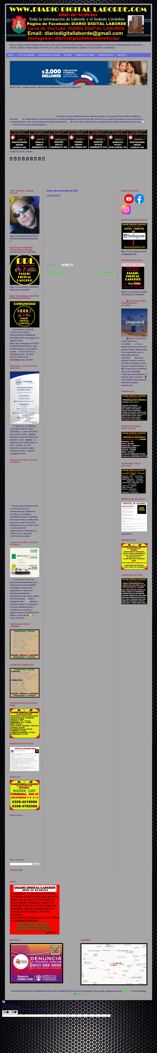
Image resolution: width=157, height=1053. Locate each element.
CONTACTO (122, 55)
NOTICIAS (68, 55)
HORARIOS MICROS (105, 55)
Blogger (79, 994)
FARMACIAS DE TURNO (84, 55)
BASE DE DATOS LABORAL (49, 55)
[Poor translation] (14, 1012)
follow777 (127, 991)
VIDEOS (11, 55)
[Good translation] (6, 1012)
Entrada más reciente (56, 272)
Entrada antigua (106, 272)
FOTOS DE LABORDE (26, 55)
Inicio (82, 272)
